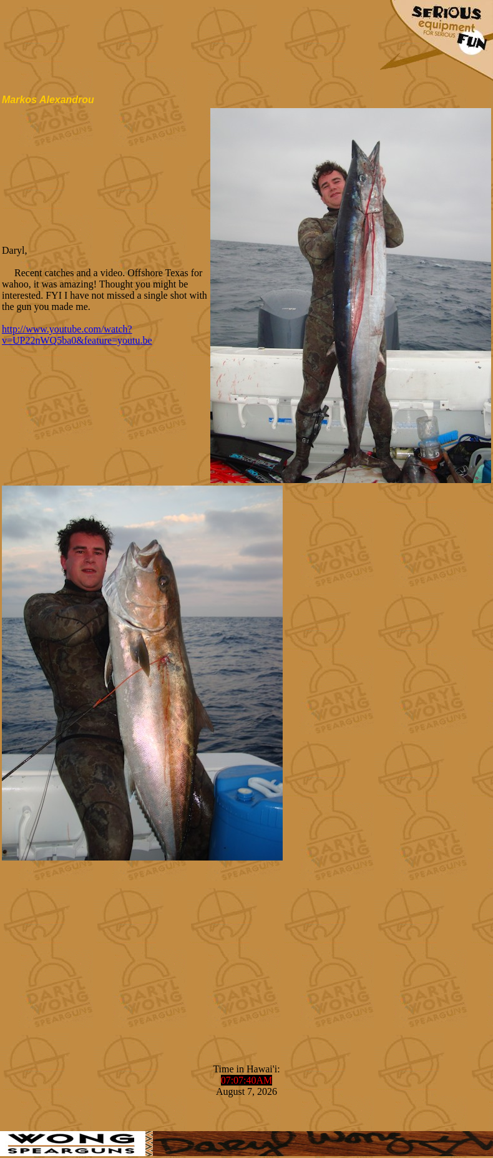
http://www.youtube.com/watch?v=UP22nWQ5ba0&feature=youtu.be (77, 335)
